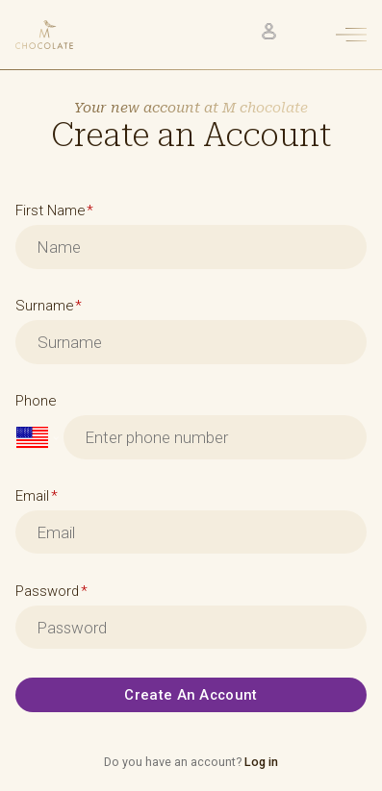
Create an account (190, 695)
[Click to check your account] (269, 31)
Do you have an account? (191, 761)
